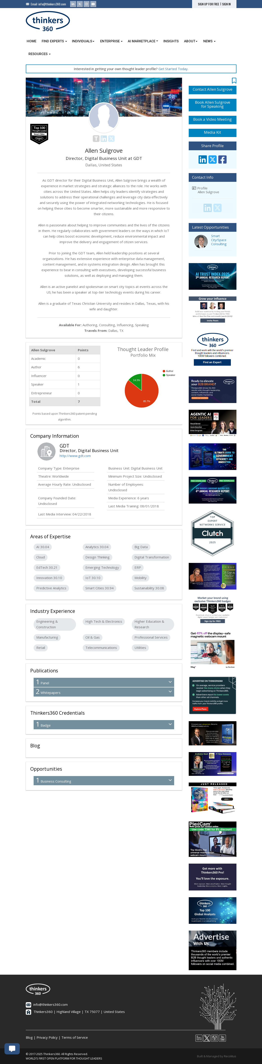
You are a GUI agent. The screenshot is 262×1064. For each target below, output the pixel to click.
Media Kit (212, 132)
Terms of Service (74, 1037)
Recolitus (230, 1056)
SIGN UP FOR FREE (208, 4)
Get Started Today (173, 68)
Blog (29, 1037)
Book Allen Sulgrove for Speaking (212, 104)
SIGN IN (226, 4)
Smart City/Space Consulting (218, 240)
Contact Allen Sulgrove (212, 89)
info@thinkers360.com (52, 4)
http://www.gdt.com (75, 455)
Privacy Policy (47, 1037)
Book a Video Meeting (212, 119)
